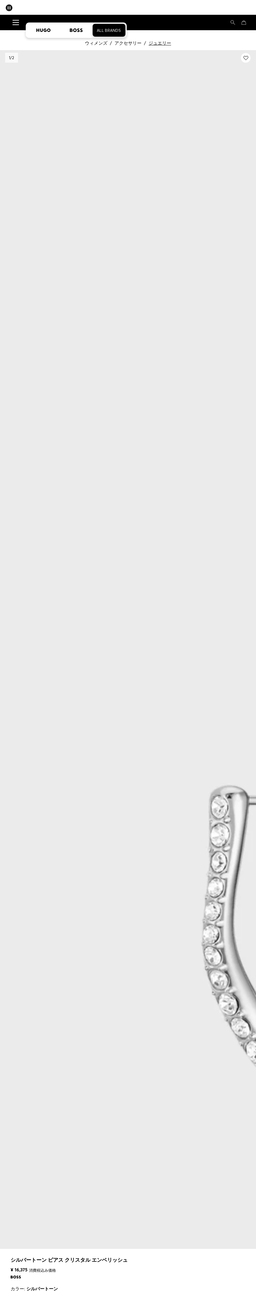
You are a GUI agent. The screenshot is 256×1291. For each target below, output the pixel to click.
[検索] (232, 22)
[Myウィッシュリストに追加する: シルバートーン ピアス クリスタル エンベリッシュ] (246, 58)
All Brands (109, 30)
